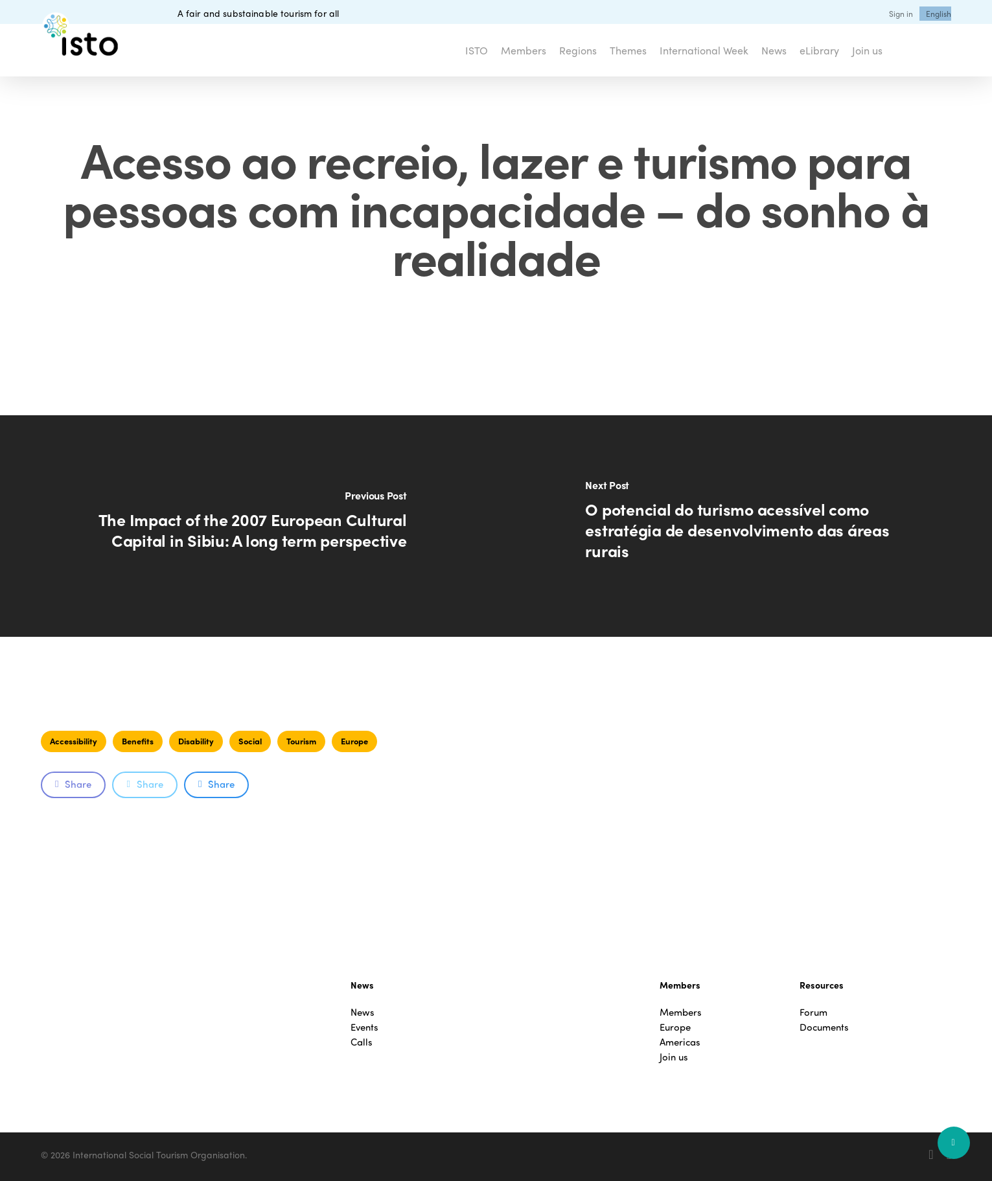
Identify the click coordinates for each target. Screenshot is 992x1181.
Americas (680, 1042)
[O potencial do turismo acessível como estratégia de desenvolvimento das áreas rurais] (744, 526)
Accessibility (73, 741)
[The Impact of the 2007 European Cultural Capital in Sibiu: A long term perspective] (248, 526)
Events (364, 1027)
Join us (674, 1057)
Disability (196, 741)
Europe (354, 741)
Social (250, 741)
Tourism (301, 741)
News (363, 1012)
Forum (813, 1012)
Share (73, 784)
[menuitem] (938, 13)
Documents (824, 1027)
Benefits (138, 741)
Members (681, 1012)
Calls (362, 1042)
